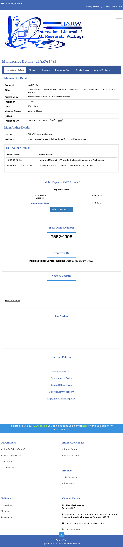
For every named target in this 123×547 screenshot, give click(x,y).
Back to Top (61, 540)
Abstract (33, 70)
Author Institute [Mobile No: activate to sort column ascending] (46, 154)
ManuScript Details (15, 70)
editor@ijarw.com (11, 3)
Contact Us (9, 467)
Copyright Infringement (61, 391)
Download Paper (63, 70)
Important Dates (61, 189)
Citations (46, 70)
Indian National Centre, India (45, 261)
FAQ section (40, 425)
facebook (7, 505)
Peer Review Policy (61, 371)
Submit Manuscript (61, 209)
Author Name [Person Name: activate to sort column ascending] (13, 154)
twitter (5, 511)
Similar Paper (82, 70)
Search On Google (103, 70)
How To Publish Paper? (14, 449)
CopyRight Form (71, 455)
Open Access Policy (61, 378)
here (85, 425)
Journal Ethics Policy (61, 384)
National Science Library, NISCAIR (77, 261)
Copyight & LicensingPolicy (61, 398)
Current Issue (70, 477)
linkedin (6, 517)
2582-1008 (61, 237)
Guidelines (9, 461)
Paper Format (70, 449)
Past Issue (69, 483)
